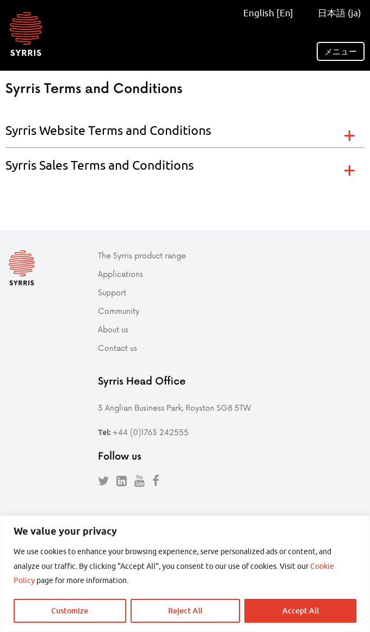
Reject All (185, 610)
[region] (185, 574)
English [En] (268, 13)
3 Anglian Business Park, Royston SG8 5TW (174, 407)
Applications (120, 274)
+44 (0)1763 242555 (150, 432)
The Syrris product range (142, 255)
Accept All (300, 610)
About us (113, 329)
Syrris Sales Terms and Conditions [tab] (99, 165)
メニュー (340, 51)
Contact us (117, 348)
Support (112, 292)
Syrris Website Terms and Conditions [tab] (108, 130)
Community (118, 311)
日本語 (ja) (336, 13)
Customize (69, 610)
